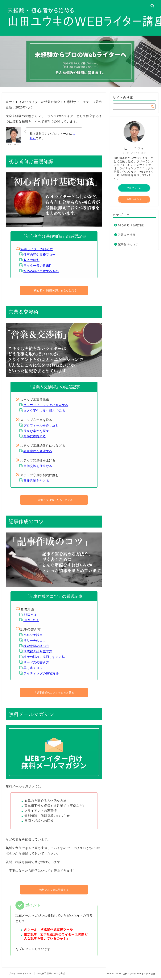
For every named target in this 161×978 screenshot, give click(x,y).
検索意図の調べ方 (36, 646)
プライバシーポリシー (20, 973)
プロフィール (134, 188)
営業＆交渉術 (126, 234)
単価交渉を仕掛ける (37, 466)
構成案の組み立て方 (37, 651)
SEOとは (30, 614)
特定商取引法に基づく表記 (51, 973)
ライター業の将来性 (37, 265)
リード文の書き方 (36, 662)
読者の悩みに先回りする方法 (44, 656)
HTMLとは (31, 620)
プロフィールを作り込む (41, 425)
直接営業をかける (36, 480)
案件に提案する (34, 436)
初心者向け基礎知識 (131, 225)
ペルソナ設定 (33, 635)
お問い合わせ (134, 199)
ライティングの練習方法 (41, 673)
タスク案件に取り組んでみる (44, 410)
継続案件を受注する (37, 451)
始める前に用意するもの (41, 271)
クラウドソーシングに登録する (45, 405)
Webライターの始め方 (36, 249)
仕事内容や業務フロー (39, 254)
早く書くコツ (33, 668)
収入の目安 (31, 260)
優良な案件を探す (36, 431)
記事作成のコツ (128, 244)
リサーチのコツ (34, 640)
